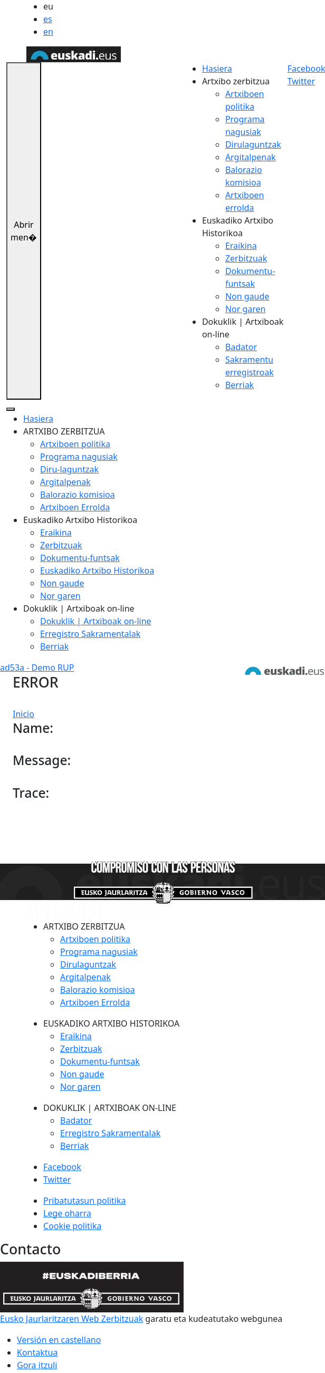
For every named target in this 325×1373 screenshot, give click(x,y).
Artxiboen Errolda (75, 507)
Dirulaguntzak (253, 144)
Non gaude (247, 296)
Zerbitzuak (246, 258)
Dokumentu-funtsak (80, 558)
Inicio (23, 714)
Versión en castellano (59, 1340)
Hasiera (217, 68)
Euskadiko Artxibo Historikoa (97, 570)
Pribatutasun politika (84, 1200)
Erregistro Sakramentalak (90, 634)
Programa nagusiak (79, 456)
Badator (241, 347)
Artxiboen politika (75, 444)
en (48, 31)
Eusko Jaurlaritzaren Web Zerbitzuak (71, 1318)
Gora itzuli (37, 1365)
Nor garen (245, 309)
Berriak (239, 385)
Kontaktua (37, 1352)
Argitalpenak (250, 157)
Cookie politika (72, 1226)
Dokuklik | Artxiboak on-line (95, 621)
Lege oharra (67, 1213)
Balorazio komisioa (77, 494)
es (47, 19)
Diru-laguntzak (69, 469)
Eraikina (241, 246)
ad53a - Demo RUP (37, 667)
